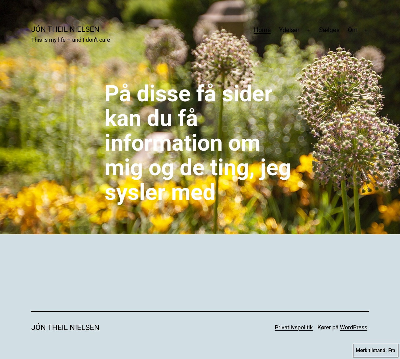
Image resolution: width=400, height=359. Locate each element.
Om (353, 30)
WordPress (353, 327)
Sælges (329, 30)
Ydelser (289, 30)
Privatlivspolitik (293, 327)
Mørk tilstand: (375, 350)
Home (262, 30)
